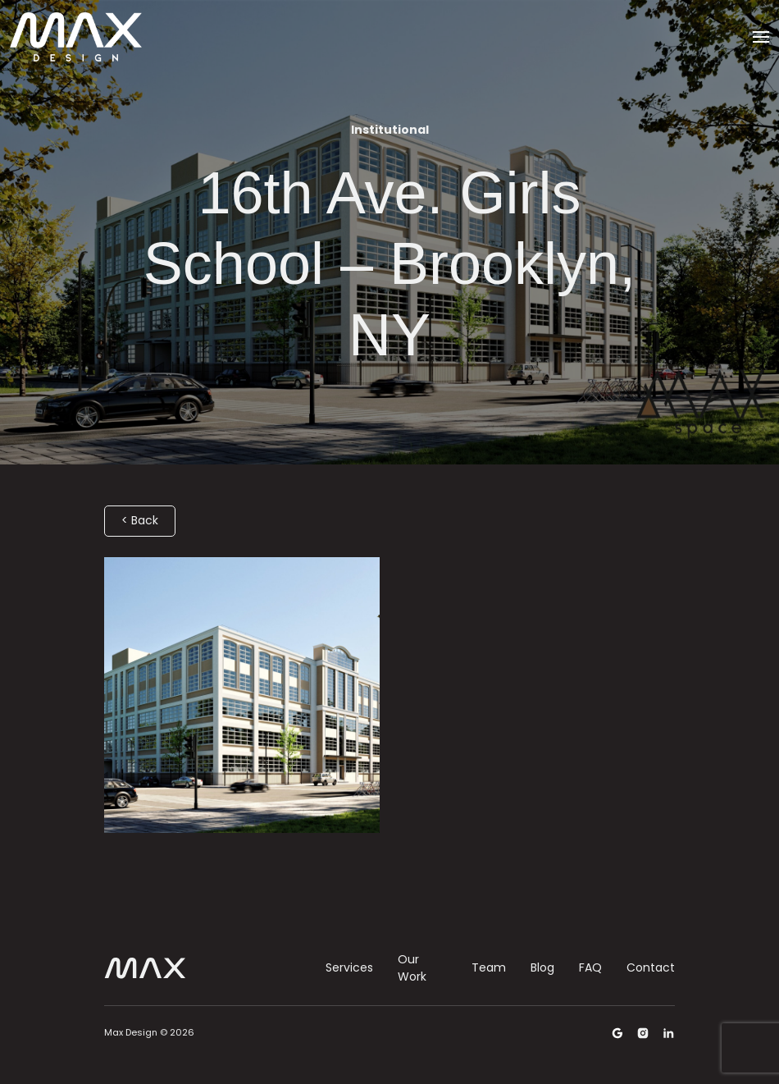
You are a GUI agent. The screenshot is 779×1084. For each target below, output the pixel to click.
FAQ (590, 967)
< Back (139, 520)
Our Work (412, 968)
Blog (542, 967)
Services (349, 967)
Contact (650, 967)
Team (489, 967)
